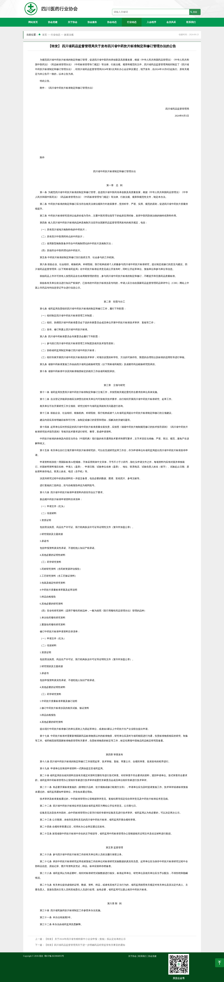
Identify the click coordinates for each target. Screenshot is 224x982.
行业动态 (132, 22)
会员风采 (171, 22)
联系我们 (191, 22)
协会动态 (112, 22)
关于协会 (72, 22)
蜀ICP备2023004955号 (54, 956)
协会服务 (92, 22)
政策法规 (69, 34)
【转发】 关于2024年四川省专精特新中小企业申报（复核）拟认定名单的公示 (85, 939)
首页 (44, 34)
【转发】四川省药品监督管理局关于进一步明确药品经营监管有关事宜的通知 (85, 945)
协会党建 (52, 22)
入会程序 (151, 22)
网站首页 (33, 22)
